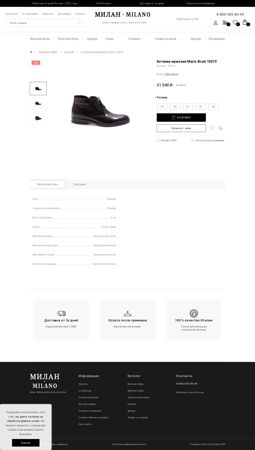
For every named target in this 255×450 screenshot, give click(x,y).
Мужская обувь (68, 39)
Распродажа (216, 39)
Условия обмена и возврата (94, 417)
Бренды (196, 39)
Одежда (92, 39)
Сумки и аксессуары (138, 397)
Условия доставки (88, 397)
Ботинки (69, 51)
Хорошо (26, 442)
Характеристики (47, 184)
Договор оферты (87, 404)
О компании (30, 13)
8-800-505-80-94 (230, 14)
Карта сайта (85, 424)
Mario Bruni (171, 74)
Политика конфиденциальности (129, 444)
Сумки (109, 39)
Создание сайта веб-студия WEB (207, 444)
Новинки (134, 39)
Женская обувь (40, 39)
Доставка (64, 13)
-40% (36, 62)
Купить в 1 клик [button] (181, 128)
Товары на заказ (165, 39)
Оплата (80, 13)
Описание (79, 184)
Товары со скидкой (138, 417)
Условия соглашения (90, 411)
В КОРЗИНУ (181, 117)
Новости (47, 13)
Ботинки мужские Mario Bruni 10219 (102, 51)
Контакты (11, 13)
